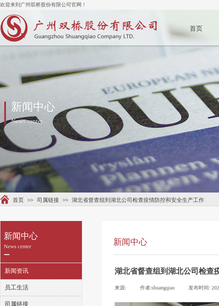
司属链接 (48, 200)
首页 (196, 28)
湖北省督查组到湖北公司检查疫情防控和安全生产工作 (138, 200)
